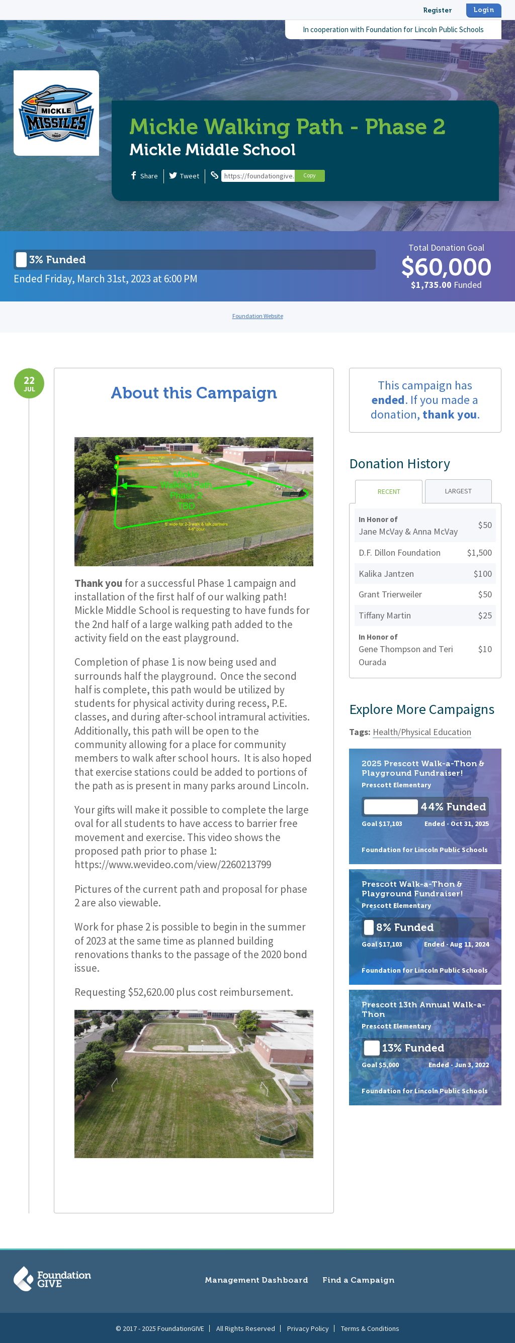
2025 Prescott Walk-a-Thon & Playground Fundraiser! (425, 806)
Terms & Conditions (370, 1327)
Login (484, 10)
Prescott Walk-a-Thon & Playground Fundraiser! (425, 927)
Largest (458, 490)
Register (437, 10)
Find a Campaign (358, 1280)
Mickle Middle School (212, 149)
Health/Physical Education (422, 732)
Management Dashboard (256, 1280)
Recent (389, 491)
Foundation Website (257, 316)
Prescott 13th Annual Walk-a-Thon (425, 1047)
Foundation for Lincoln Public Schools (425, 29)
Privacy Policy (308, 1327)
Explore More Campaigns (421, 709)
